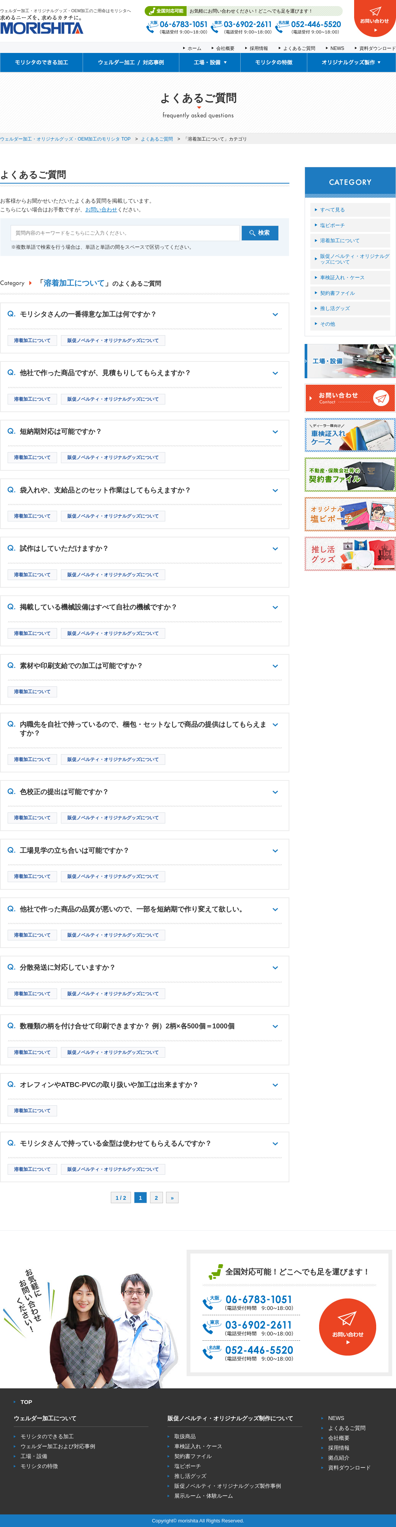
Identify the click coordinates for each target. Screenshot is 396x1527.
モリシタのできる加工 (47, 1436)
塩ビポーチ (332, 225)
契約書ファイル (337, 293)
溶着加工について (340, 240)
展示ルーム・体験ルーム (203, 1496)
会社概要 (225, 48)
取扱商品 (185, 1436)
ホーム (194, 48)
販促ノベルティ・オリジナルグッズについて (355, 259)
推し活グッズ (335, 308)
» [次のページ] (172, 1198)
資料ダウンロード (377, 48)
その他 (327, 324)
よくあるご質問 (299, 48)
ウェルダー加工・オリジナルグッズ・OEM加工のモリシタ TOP (65, 139)
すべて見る (332, 210)
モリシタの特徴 (39, 1466)
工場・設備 (34, 1456)
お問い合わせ (101, 209)
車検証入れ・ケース (342, 277)
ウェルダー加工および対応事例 (58, 1446)
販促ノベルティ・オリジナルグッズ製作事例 (227, 1486)
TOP (26, 1402)
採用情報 (259, 48)
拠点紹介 (339, 1458)
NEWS (337, 48)
